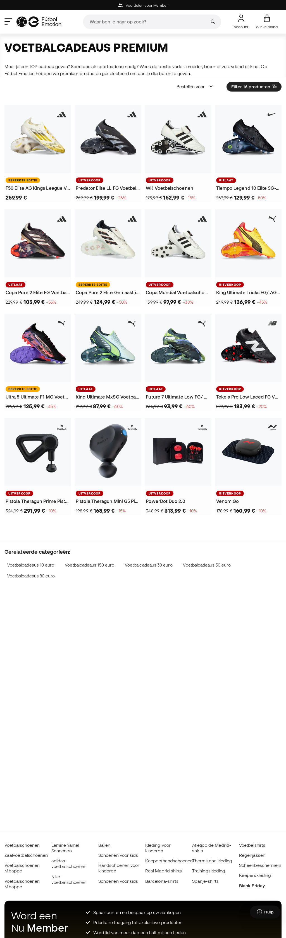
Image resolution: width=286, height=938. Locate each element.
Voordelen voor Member (143, 5)
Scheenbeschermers (260, 865)
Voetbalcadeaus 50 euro (207, 565)
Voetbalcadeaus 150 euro (89, 565)
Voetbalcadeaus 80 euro (31, 576)
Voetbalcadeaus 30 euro (149, 565)
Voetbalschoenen (22, 845)
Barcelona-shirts (161, 881)
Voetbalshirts (252, 845)
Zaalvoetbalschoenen (26, 855)
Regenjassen (252, 855)
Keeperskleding (255, 875)
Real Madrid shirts (163, 870)
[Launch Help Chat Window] (265, 912)
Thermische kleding (212, 860)
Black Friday (252, 885)
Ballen (104, 845)
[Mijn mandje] (267, 22)
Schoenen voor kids (118, 855)
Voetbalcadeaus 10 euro (30, 565)
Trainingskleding (208, 870)
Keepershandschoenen (169, 860)
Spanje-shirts (205, 881)
